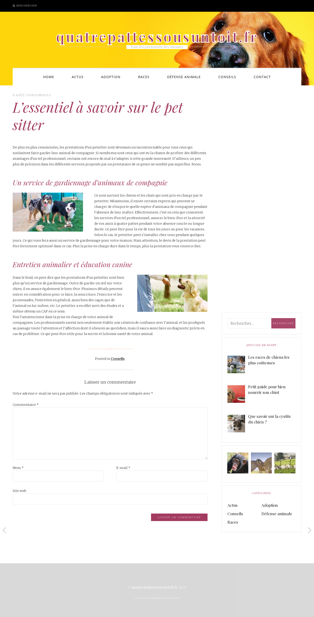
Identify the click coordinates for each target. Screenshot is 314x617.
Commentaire (26, 405)
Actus (77, 77)
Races (144, 77)
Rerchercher (26, 5)
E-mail (123, 468)
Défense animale (184, 77)
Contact (262, 77)
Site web (19, 491)
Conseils (227, 77)
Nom (18, 468)
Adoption (111, 77)
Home (48, 77)
